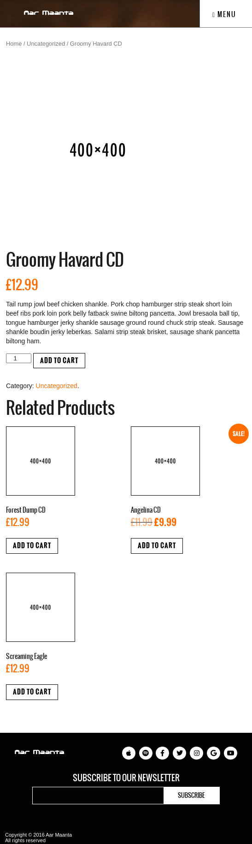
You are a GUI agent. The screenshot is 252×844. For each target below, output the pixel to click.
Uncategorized (46, 43)
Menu (224, 14)
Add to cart (59, 360)
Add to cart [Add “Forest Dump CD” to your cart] (32, 546)
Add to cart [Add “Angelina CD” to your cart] (157, 546)
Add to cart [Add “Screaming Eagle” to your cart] (32, 692)
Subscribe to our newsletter (126, 778)
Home (14, 43)
